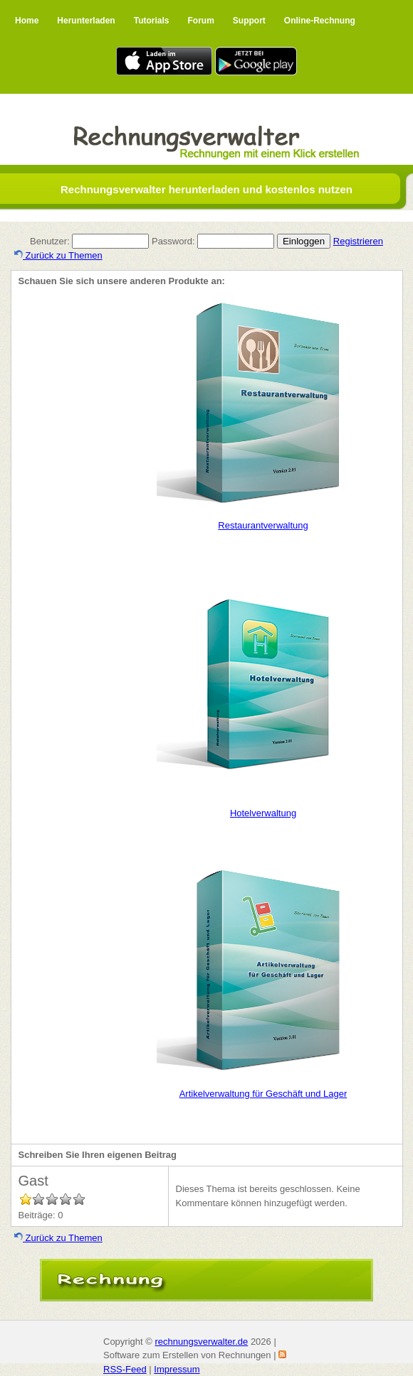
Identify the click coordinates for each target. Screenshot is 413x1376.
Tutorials (151, 21)
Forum (200, 21)
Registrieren (358, 241)
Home (26, 21)
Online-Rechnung (319, 21)
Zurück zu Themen (58, 255)
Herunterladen (86, 21)
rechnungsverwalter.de (201, 1341)
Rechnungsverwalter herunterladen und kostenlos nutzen (206, 189)
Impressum (176, 1369)
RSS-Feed (125, 1369)
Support (249, 21)
